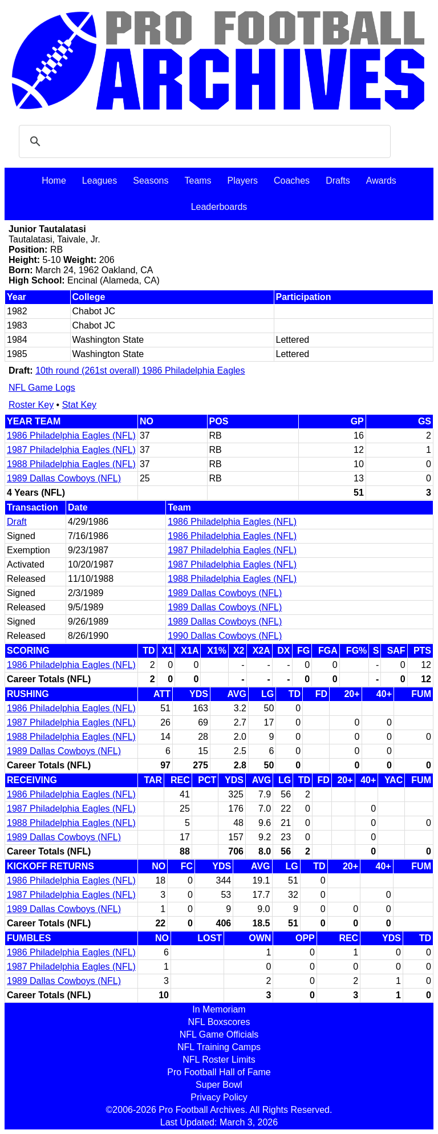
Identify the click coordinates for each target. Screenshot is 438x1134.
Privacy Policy (219, 1097)
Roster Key (31, 405)
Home (54, 180)
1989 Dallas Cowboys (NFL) (64, 478)
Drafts (338, 180)
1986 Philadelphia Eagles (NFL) (71, 435)
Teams (197, 180)
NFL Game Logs (42, 387)
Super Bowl (219, 1085)
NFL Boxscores (219, 1022)
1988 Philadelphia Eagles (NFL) (71, 464)
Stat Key (79, 405)
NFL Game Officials (219, 1034)
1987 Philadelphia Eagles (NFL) (71, 450)
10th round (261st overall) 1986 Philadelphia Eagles (140, 370)
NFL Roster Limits (218, 1059)
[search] (203, 141)
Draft (17, 521)
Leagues (99, 180)
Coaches (292, 180)
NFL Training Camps (219, 1047)
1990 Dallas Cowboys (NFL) (225, 636)
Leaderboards (219, 207)
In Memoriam (218, 1009)
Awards (381, 180)
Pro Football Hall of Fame (218, 1072)
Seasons (150, 180)
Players (243, 180)
